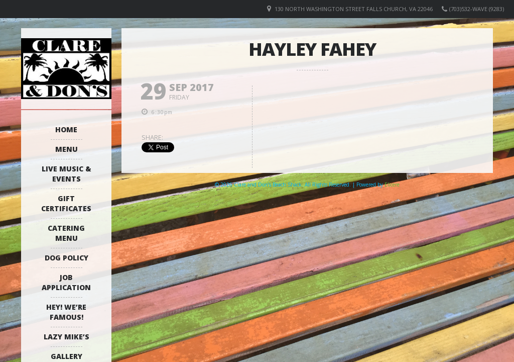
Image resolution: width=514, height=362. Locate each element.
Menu (66, 149)
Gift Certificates (66, 203)
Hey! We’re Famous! (66, 312)
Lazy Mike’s (66, 336)
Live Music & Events (66, 174)
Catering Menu (66, 233)
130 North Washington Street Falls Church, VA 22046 (354, 9)
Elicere (392, 184)
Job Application (66, 282)
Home (66, 129)
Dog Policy (66, 257)
